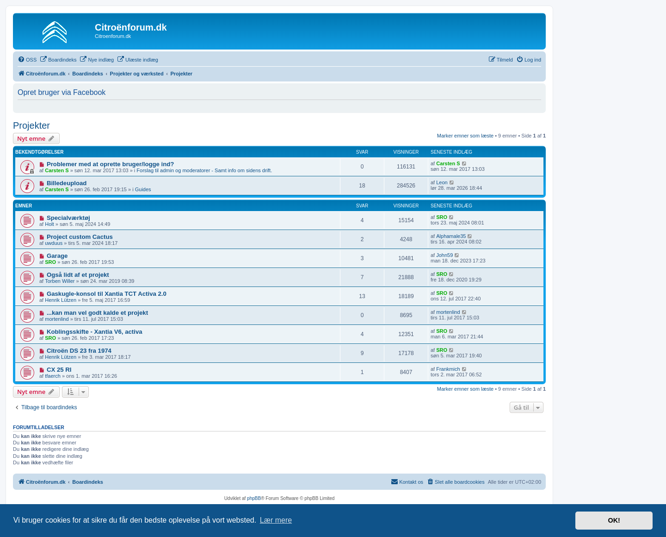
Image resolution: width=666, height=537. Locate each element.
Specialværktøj (68, 217)
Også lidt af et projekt (78, 274)
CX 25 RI (59, 369)
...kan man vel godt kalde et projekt (97, 312)
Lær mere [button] (276, 520)
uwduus (53, 243)
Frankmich (448, 369)
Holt (49, 224)
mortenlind (56, 319)
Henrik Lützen (60, 300)
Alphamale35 (451, 236)
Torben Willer (59, 281)
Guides (143, 189)
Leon (441, 182)
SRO (441, 217)
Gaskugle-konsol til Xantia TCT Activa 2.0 (106, 293)
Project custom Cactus (80, 236)
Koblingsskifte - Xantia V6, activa (94, 331)
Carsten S (56, 170)
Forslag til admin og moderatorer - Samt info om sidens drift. (204, 170)
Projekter (31, 125)
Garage (57, 255)
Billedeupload (66, 183)
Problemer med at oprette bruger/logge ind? (110, 164)
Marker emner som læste (465, 135)
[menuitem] (27, 59)
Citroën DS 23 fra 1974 (79, 350)
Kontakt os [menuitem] (407, 481)
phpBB (254, 498)
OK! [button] (614, 520)
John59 (444, 255)
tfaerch (53, 376)
